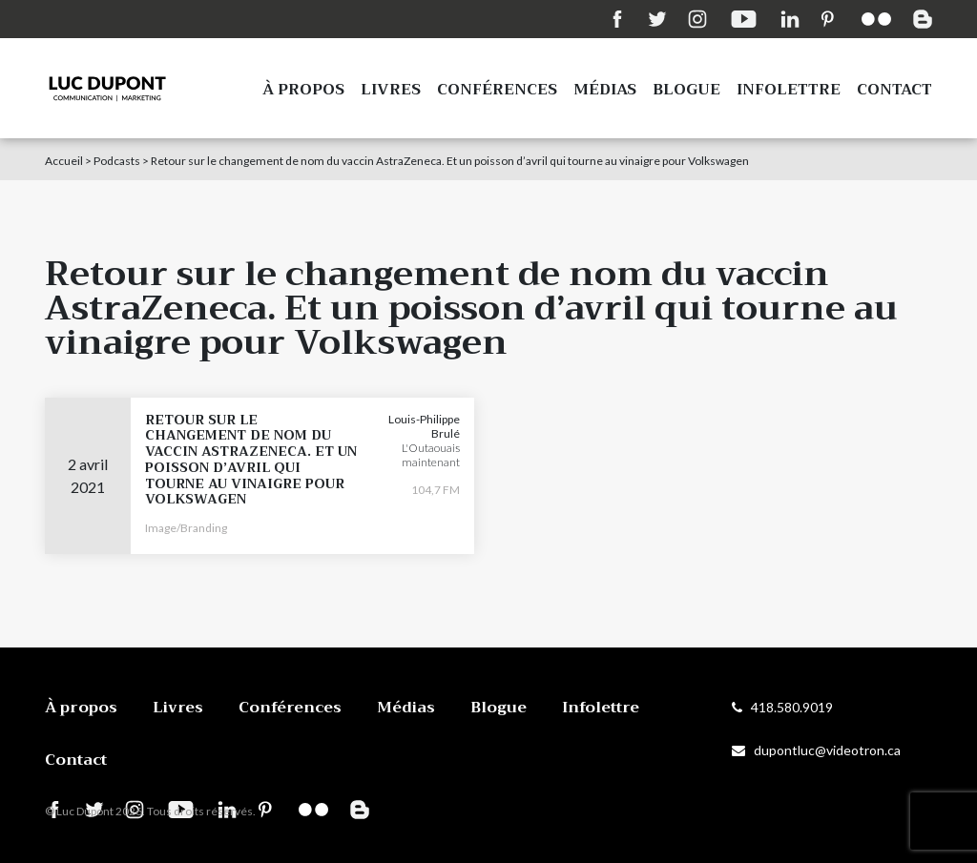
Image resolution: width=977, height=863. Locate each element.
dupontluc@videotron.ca (816, 750)
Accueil (64, 161)
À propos (303, 89)
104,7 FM (435, 490)
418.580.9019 (782, 707)
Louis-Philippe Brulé (424, 426)
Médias (604, 89)
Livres (391, 89)
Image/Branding (186, 528)
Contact (894, 89)
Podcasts (117, 161)
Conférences (497, 89)
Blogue (686, 89)
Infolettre (789, 89)
